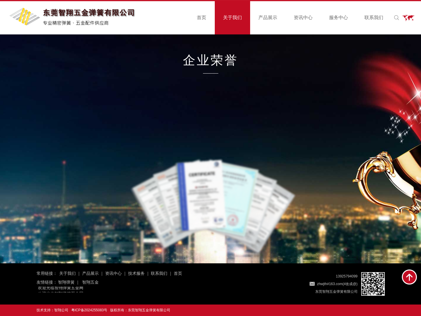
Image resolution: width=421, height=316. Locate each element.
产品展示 (267, 17)
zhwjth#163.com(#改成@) (337, 284)
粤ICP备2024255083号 (89, 310)
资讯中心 (303, 17)
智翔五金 (90, 282)
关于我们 (232, 17)
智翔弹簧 (66, 282)
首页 (201, 17)
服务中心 (338, 17)
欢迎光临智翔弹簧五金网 (60, 287)
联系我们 (373, 17)
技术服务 (136, 273)
